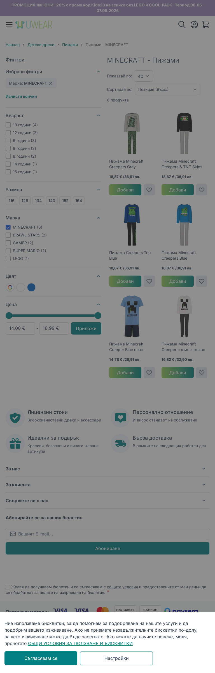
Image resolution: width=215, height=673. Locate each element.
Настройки (116, 658)
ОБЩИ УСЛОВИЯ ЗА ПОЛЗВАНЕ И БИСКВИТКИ (80, 643)
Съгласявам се (40, 658)
